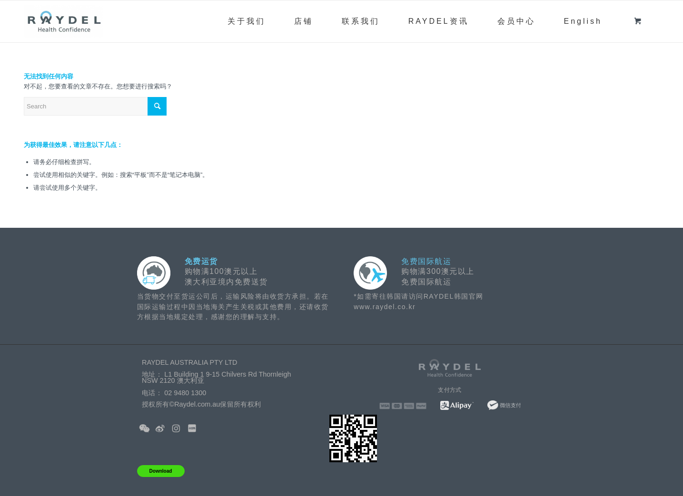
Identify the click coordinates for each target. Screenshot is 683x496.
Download (160, 471)
